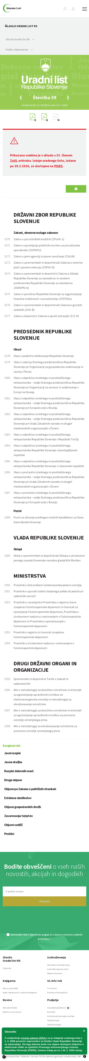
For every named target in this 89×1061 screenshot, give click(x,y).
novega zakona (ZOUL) (34, 1038)
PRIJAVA (44, 901)
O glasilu (7, 968)
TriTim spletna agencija (50, 1056)
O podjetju (52, 1007)
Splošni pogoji (54, 1024)
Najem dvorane (54, 973)
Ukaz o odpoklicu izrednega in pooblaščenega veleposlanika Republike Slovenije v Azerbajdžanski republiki (45, 450)
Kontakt (51, 1012)
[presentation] (44, 922)
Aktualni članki (10, 1007)
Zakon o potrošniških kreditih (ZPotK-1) (39, 239)
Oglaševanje (53, 1020)
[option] (44, 97)
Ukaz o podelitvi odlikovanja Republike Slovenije (44, 356)
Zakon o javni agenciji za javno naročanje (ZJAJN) (44, 256)
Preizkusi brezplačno (57, 992)
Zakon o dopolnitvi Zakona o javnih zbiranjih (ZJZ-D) (46, 316)
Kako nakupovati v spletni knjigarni (20, 992)
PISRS (58, 166)
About (64, 1007)
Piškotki (25, 1056)
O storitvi (52, 988)
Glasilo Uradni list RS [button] (20, 39)
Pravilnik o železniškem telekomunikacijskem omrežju (48, 585)
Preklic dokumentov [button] (19, 49)
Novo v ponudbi (10, 988)
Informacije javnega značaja (60, 1016)
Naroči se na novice (12, 1012)
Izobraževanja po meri (57, 969)
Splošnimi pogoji (39, 934)
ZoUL (14, 160)
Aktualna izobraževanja (58, 964)
